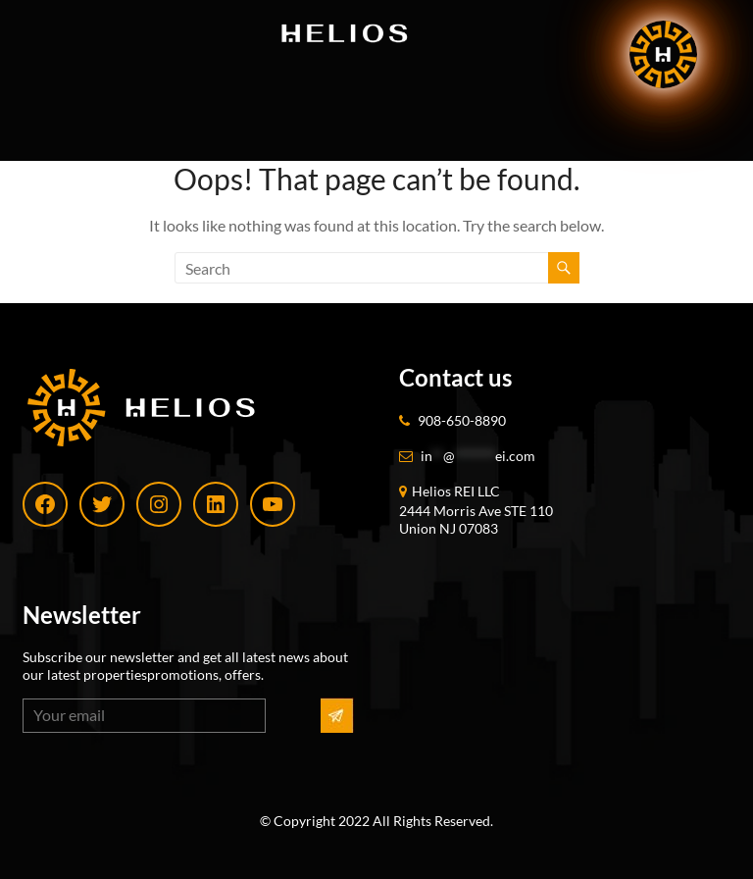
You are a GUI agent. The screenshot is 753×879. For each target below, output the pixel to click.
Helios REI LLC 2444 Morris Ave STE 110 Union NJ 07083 (476, 510)
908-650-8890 (462, 420)
